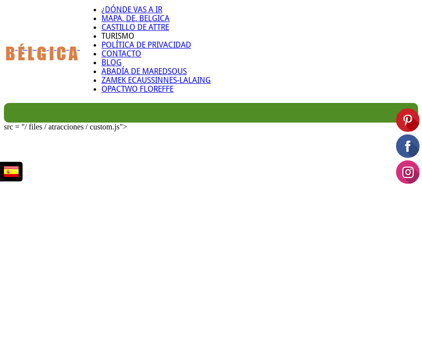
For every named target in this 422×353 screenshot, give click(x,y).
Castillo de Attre (135, 27)
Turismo (117, 36)
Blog (111, 63)
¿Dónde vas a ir (131, 10)
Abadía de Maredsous (144, 72)
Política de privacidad (146, 45)
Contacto (121, 54)
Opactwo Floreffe (137, 89)
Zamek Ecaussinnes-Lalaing (156, 80)
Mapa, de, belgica (135, 19)
